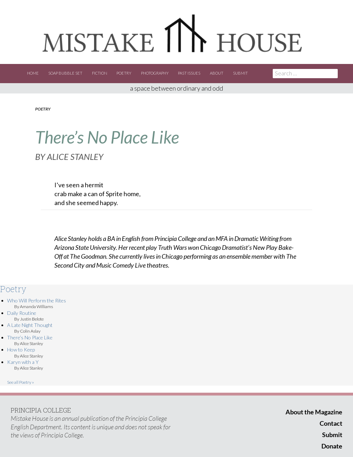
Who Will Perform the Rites (36, 300)
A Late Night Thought (30, 325)
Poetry (123, 73)
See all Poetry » (20, 382)
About (216, 73)
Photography (155, 73)
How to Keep (21, 349)
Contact (331, 423)
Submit (240, 73)
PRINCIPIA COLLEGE (41, 410)
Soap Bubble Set (65, 73)
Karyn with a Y (23, 362)
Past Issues (189, 73)
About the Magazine (314, 412)
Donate (331, 446)
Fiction (99, 73)
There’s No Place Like (30, 337)
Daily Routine (21, 313)
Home (33, 73)
